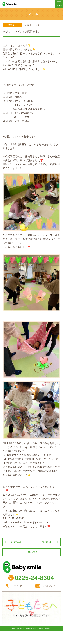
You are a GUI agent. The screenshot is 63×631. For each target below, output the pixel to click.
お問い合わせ (49, 586)
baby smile (12, 4)
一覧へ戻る (31, 552)
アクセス (18, 586)
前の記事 (16, 542)
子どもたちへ (31, 607)
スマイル (12, 25)
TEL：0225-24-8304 (31, 578)
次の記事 (47, 542)
